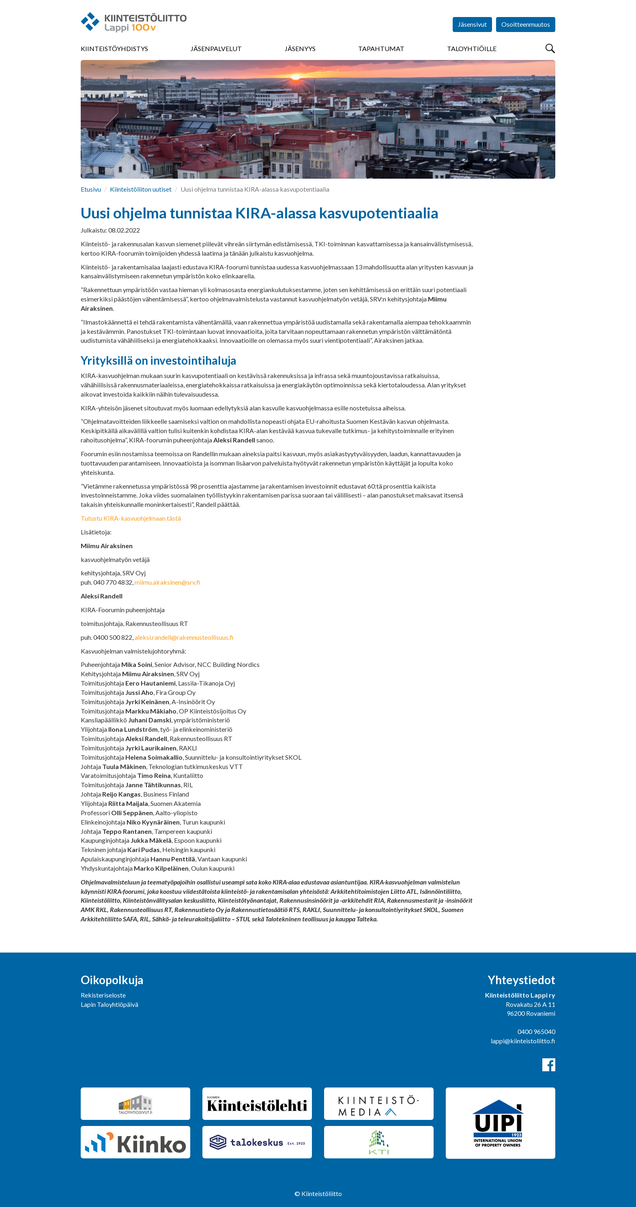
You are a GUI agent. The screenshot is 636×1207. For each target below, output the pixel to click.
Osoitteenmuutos (525, 24)
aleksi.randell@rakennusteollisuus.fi (184, 637)
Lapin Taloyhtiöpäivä (109, 1004)
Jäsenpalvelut (216, 48)
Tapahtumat (381, 48)
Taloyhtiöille (471, 48)
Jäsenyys (300, 48)
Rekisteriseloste (103, 995)
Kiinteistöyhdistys (114, 48)
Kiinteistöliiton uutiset (141, 189)
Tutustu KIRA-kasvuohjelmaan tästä (131, 518)
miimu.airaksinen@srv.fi (167, 582)
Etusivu (91, 189)
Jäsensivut (472, 24)
